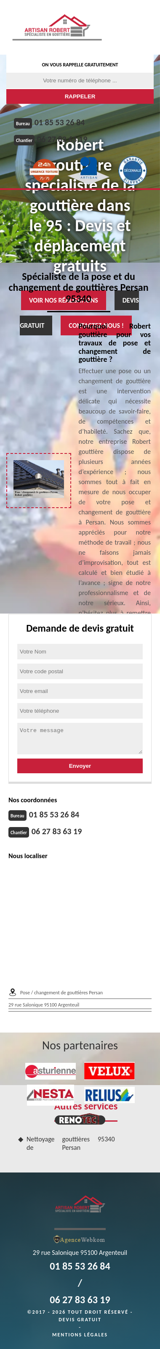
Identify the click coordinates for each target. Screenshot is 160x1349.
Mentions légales (80, 1335)
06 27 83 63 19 (62, 139)
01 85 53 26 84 (60, 122)
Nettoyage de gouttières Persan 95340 (71, 1143)
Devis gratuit (80, 1320)
